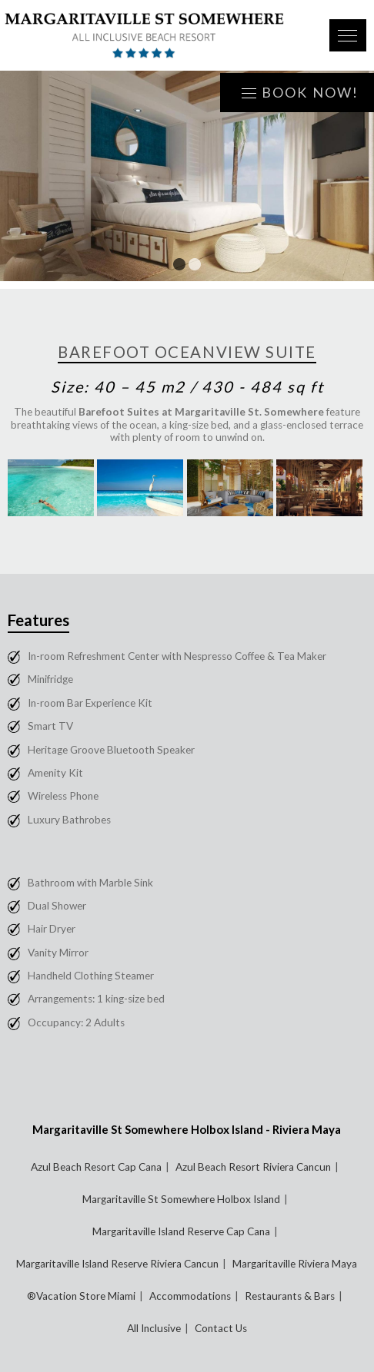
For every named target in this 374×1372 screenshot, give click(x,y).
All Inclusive (154, 1328)
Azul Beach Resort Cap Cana (96, 1167)
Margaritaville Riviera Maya (294, 1264)
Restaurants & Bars (290, 1296)
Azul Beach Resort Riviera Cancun (253, 1167)
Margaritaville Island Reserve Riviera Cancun (117, 1264)
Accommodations (190, 1296)
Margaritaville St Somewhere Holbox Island (181, 1199)
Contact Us (221, 1328)
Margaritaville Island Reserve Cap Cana (181, 1231)
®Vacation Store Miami (81, 1296)
